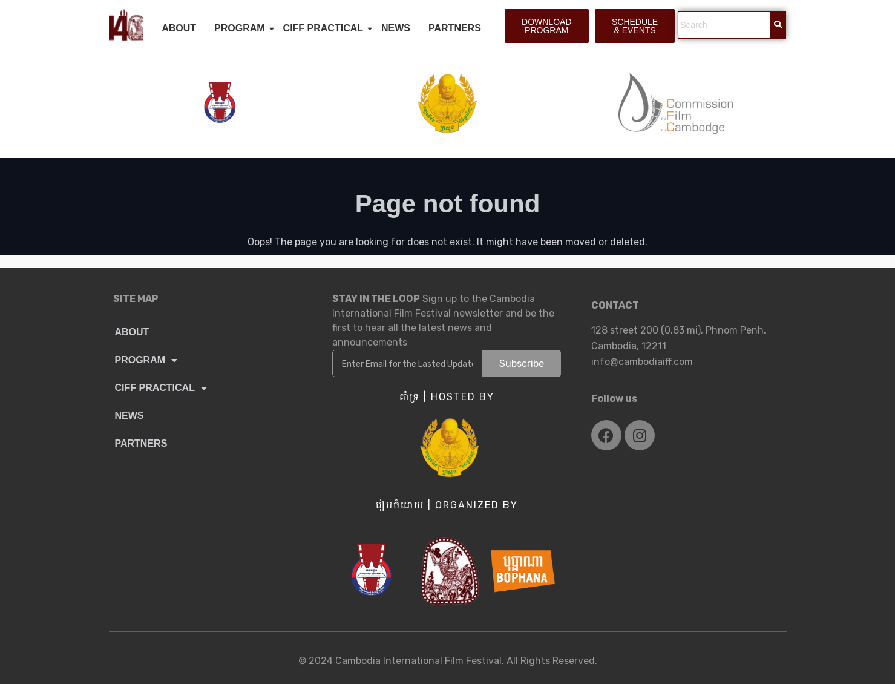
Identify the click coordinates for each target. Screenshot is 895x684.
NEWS (395, 28)
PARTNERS (454, 28)
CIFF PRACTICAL (325, 28)
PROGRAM (242, 28)
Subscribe (521, 363)
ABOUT (179, 28)
